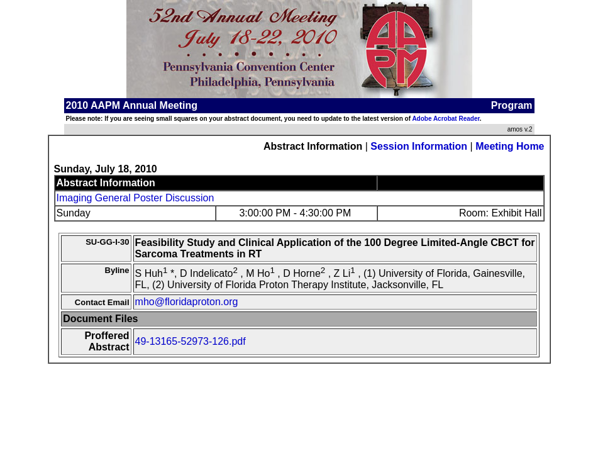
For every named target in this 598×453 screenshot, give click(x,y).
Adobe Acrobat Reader (445, 118)
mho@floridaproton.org (186, 301)
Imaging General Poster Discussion (135, 198)
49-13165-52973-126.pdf (190, 341)
